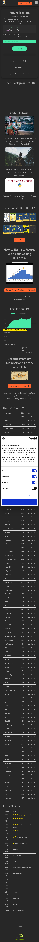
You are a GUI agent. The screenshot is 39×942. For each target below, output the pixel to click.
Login (22, 350)
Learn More (19, 240)
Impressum (19, 925)
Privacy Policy (19, 926)
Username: (7, 333)
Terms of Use (19, 928)
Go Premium (25, 3)
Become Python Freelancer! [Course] (20, 290)
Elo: (6, 340)
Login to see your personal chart (15, 330)
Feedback (19, 67)
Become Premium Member (19, 386)
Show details (29, 496)
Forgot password (26, 352)
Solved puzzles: (10, 344)
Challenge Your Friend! (19, 74)
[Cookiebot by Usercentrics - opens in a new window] (28, 438)
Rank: (6, 336)
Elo (14, 34)
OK (19, 502)
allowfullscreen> (19, 96)
